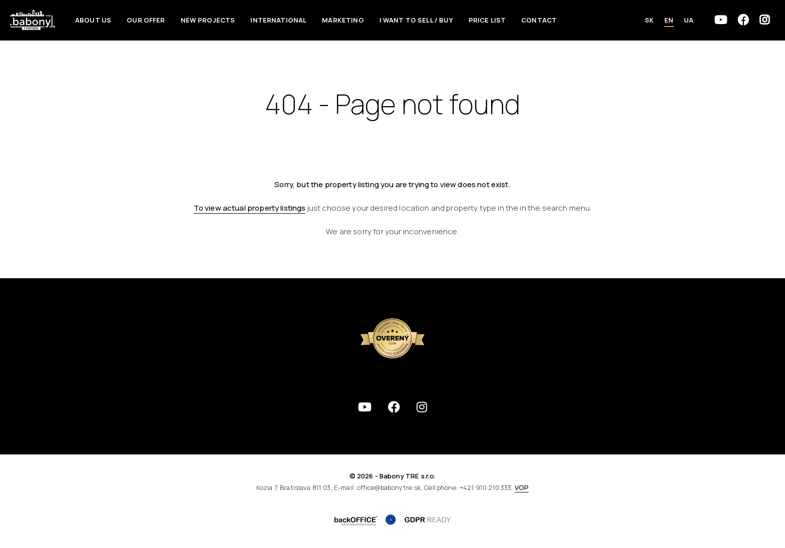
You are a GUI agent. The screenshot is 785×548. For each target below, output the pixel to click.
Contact (539, 20)
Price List (487, 20)
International (278, 20)
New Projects (208, 20)
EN (668, 20)
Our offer (146, 20)
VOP (522, 487)
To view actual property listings (250, 208)
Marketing (342, 20)
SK (649, 20)
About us (93, 20)
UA (688, 20)
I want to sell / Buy (416, 20)
